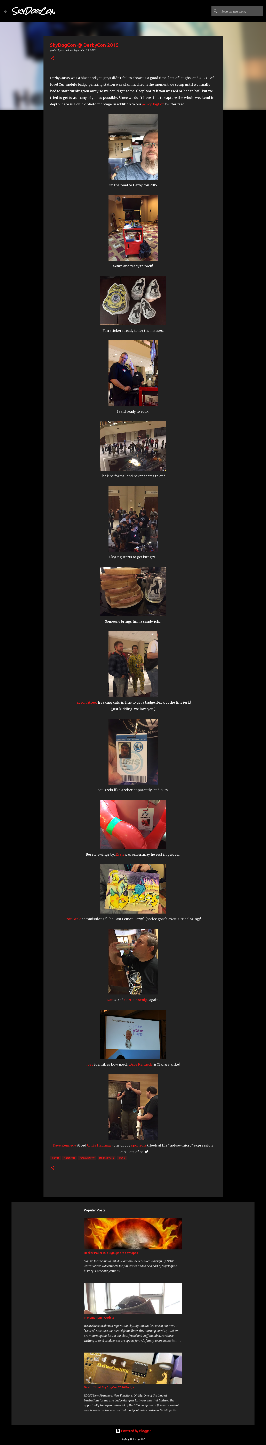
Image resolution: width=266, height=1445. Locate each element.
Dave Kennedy (141, 1064)
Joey (89, 1064)
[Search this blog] (241, 11)
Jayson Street (86, 702)
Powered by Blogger (133, 1431)
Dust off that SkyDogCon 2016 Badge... (110, 1387)
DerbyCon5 (106, 1158)
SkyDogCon (33, 11)
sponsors (138, 1145)
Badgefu (69, 1158)
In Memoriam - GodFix (99, 1317)
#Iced (55, 1158)
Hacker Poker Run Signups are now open (111, 1253)
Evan (120, 854)
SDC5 (122, 1158)
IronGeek (73, 919)
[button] (52, 58)
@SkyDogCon (153, 104)
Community (87, 1158)
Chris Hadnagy (99, 1145)
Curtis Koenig (135, 1000)
